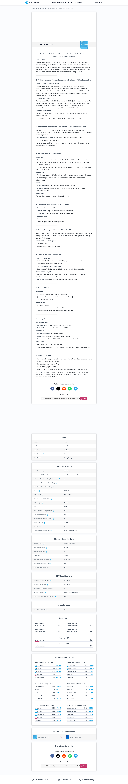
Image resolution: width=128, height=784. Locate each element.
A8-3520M (38, 671)
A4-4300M (38, 668)
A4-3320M (70, 714)
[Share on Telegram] (76, 388)
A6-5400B (70, 686)
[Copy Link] (83, 398)
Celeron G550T (71, 708)
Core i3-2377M (71, 671)
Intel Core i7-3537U (76, 737)
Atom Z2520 (38, 699)
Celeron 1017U (71, 711)
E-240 (36, 693)
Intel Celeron (42, 8)
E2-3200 (37, 690)
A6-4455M (70, 674)
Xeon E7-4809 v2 (39, 677)
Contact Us (66, 780)
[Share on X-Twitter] (58, 388)
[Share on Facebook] (52, 388)
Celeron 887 (38, 711)
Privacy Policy (88, 780)
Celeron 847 (38, 674)
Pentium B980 (71, 668)
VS (61, 737)
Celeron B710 (71, 720)
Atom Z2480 (70, 699)
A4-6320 (69, 690)
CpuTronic (32, 2)
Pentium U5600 (71, 693)
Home (54, 2)
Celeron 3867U (71, 665)
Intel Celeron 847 (43, 737)
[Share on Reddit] (64, 388)
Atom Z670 (38, 720)
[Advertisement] (64, 25)
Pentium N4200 (39, 686)
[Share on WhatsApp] (70, 388)
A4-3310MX (38, 708)
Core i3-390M (39, 665)
